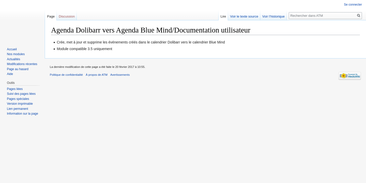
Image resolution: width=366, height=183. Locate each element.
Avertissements (120, 74)
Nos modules (16, 54)
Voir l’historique (273, 16)
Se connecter (353, 4)
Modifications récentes (22, 64)
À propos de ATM (97, 74)
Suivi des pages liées (21, 94)
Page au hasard (17, 69)
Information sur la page (22, 113)
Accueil (12, 49)
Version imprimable (20, 103)
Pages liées (15, 89)
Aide (10, 74)
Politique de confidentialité (66, 74)
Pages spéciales (18, 99)
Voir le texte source (244, 16)
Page (51, 16)
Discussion (67, 16)
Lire (223, 16)
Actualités (13, 59)
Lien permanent (17, 109)
